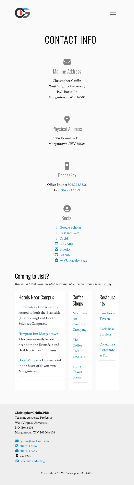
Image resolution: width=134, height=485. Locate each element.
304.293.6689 (70, 190)
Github (62, 255)
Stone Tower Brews (77, 372)
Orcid (61, 238)
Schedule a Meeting (30, 461)
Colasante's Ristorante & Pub (107, 350)
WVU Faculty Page (70, 260)
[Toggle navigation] (113, 13)
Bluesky (62, 249)
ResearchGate (67, 233)
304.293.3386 (77, 184)
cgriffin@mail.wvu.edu (32, 441)
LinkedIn (63, 244)
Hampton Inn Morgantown (38, 333)
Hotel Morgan (29, 360)
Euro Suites (27, 307)
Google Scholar (67, 227)
